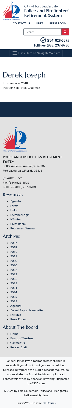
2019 (13, 251)
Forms (14, 205)
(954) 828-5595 (54, 40)
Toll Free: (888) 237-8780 (51, 45)
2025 (13, 296)
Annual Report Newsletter (27, 310)
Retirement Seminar (23, 228)
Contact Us (21, 23)
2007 (13, 242)
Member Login (19, 214)
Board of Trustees (21, 338)
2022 (13, 269)
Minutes (15, 219)
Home (14, 333)
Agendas (16, 201)
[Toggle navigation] (36, 53)
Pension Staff (18, 347)
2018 (13, 247)
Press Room (57, 23)
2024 (13, 287)
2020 (13, 260)
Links (39, 23)
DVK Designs (49, 402)
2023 (13, 278)
